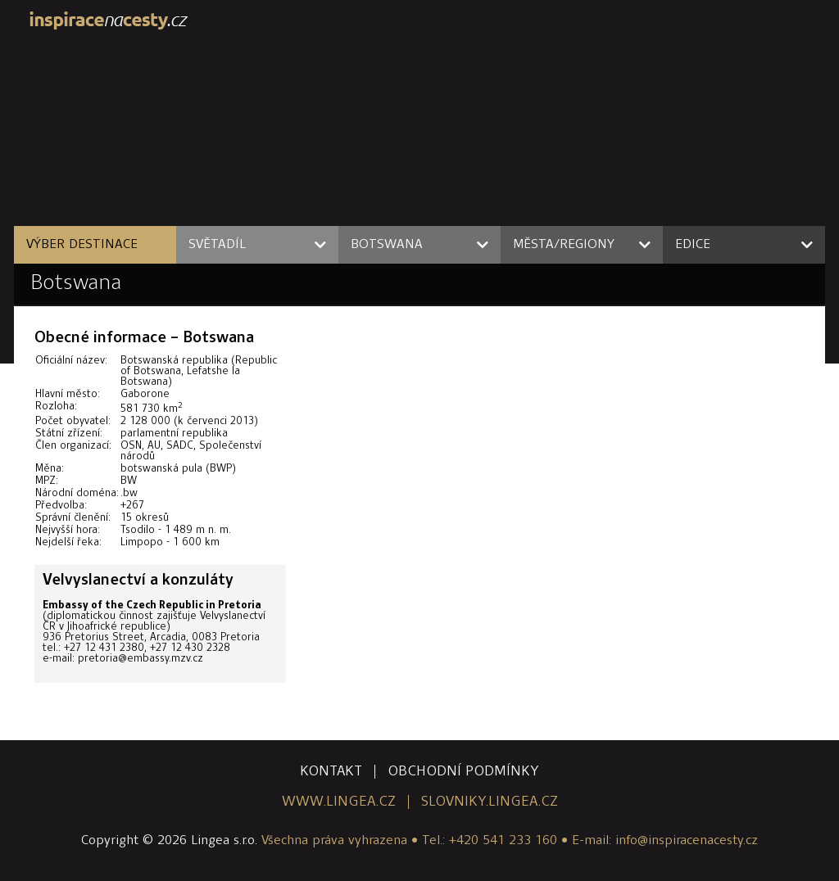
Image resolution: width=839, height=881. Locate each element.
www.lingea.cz (339, 802)
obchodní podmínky (463, 772)
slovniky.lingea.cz (489, 802)
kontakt (331, 772)
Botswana (75, 283)
